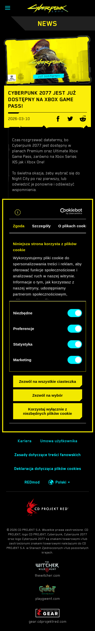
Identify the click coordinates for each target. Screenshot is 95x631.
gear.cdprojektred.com (47, 615)
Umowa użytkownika (59, 441)
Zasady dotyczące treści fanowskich (47, 455)
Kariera (25, 441)
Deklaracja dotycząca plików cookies (47, 468)
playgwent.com (47, 592)
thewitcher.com (47, 569)
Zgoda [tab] (19, 226)
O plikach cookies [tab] (74, 226)
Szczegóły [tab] (41, 226)
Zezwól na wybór (47, 395)
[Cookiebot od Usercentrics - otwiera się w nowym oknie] (63, 211)
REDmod (32, 482)
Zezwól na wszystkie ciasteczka (47, 381)
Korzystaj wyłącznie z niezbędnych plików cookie (47, 411)
